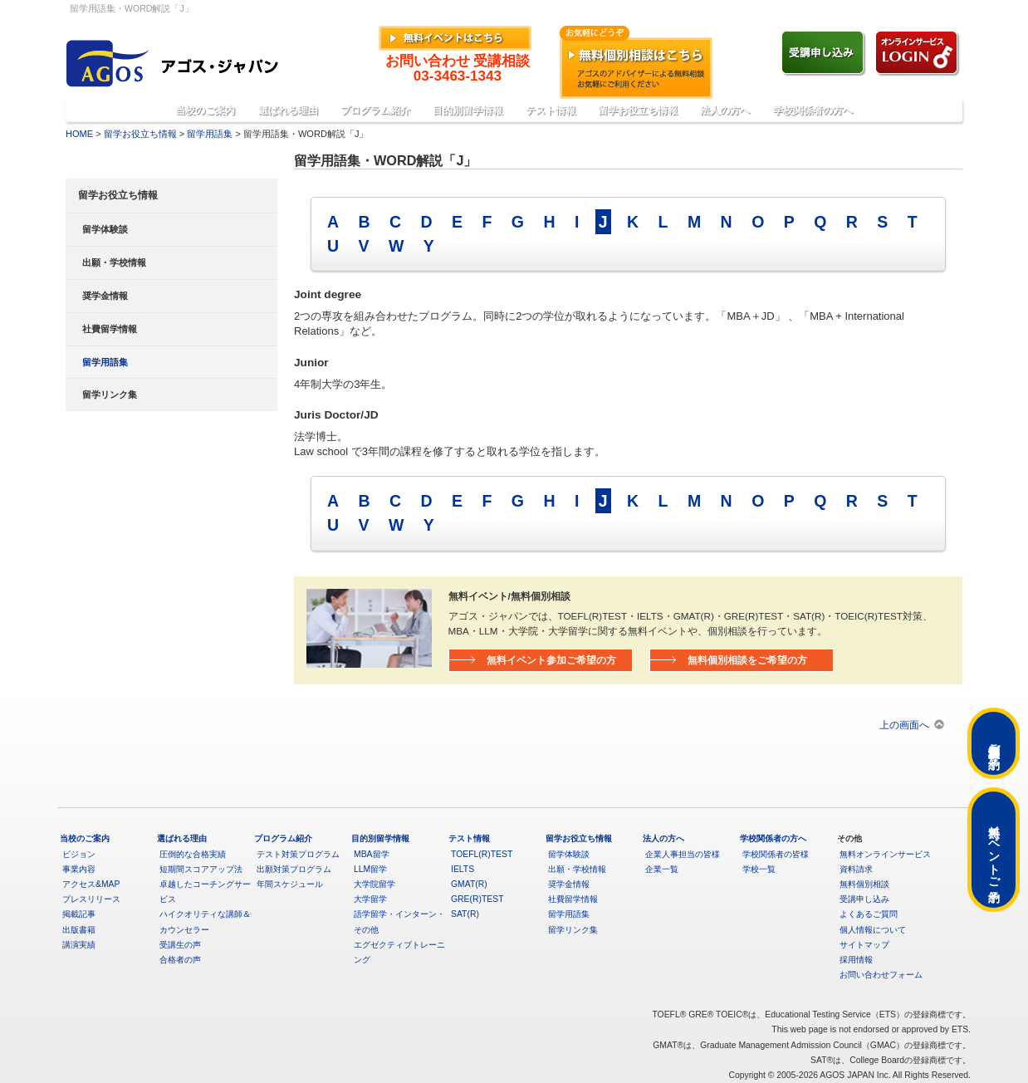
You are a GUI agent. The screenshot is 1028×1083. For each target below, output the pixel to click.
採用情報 (856, 959)
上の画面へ (904, 724)
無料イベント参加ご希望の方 (551, 659)
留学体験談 (105, 229)
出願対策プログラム (294, 869)
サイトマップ (864, 944)
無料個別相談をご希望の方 (747, 659)
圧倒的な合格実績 (192, 854)
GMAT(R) (469, 884)
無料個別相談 (864, 884)
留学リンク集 (109, 394)
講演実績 (78, 944)
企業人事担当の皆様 (682, 854)
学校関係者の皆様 (775, 854)
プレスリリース (91, 899)
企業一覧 (661, 869)
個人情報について (873, 929)
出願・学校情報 (114, 262)
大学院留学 (374, 884)
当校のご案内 (205, 110)
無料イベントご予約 (994, 849)
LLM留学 (370, 869)
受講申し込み (864, 899)
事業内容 (78, 869)
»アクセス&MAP (920, 10)
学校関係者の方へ (813, 110)
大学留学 (370, 899)
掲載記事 (78, 914)
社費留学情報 (109, 329)
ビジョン (78, 854)
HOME (79, 134)
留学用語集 (210, 134)
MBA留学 (371, 854)
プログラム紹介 (375, 110)
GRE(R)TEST (477, 899)
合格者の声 (180, 959)
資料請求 (856, 869)
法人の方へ (725, 110)
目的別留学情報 (467, 110)
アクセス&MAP (91, 884)
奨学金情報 (105, 296)
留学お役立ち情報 (638, 110)
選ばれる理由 (288, 110)
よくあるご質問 (869, 914)
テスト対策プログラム (298, 854)
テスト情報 (550, 110)
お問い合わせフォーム (881, 974)
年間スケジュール (290, 884)
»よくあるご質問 (842, 10)
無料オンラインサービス (885, 854)
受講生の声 (180, 944)
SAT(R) (465, 914)
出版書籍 (78, 929)
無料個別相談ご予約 (994, 743)
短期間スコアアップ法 (200, 869)
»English (780, 10)
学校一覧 (759, 869)
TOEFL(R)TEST (481, 854)
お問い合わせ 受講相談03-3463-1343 (458, 69)
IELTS (462, 869)
